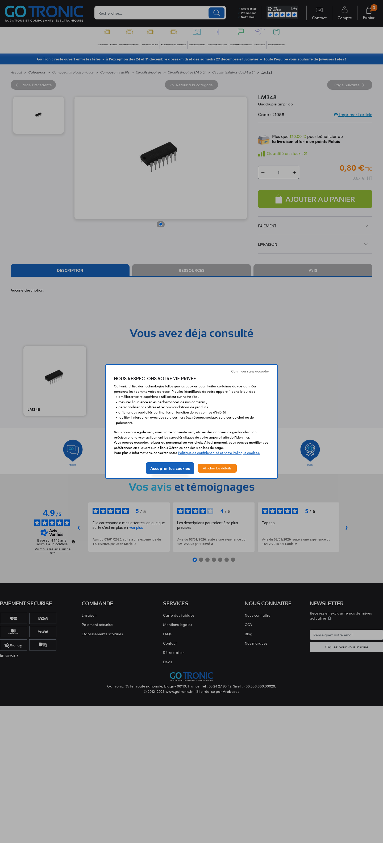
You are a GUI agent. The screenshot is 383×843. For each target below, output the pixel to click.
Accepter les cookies (170, 468)
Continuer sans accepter (250, 371)
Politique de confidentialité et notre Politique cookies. (219, 452)
